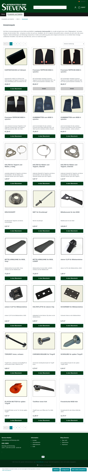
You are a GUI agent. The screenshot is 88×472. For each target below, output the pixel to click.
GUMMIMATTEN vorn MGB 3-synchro (43, 118)
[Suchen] (65, 7)
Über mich (64, 440)
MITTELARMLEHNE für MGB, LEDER (43, 260)
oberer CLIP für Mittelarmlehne (71, 259)
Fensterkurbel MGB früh (69, 401)
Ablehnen (56, 469)
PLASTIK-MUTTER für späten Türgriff (15, 402)
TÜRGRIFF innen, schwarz (14, 354)
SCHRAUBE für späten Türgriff (71, 354)
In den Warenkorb (16, 88)
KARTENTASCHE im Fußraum (15, 70)
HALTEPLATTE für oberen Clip (43, 307)
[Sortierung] (74, 43)
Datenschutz (65, 442)
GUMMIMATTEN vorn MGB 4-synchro (71, 118)
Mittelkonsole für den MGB (70, 212)
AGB (34, 446)
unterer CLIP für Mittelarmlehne (16, 307)
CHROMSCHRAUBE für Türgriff (44, 354)
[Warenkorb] (81, 7)
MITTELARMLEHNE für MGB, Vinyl (15, 260)
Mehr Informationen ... (7, 470)
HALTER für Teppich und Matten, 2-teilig (13, 165)
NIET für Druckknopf (40, 212)
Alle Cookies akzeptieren (79, 469)
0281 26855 (5, 443)
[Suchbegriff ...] (48, 7)
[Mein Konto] (75, 7)
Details (44, 88)
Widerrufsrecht (36, 444)
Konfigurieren (65, 469)
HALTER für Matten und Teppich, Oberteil (41, 165)
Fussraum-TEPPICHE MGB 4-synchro (71, 71)
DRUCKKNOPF (10, 212)
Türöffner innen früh (40, 401)
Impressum (65, 444)
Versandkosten (36, 442)
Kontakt (34, 440)
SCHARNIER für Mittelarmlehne (72, 307)
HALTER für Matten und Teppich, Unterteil (69, 165)
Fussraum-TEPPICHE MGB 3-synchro (43, 71)
